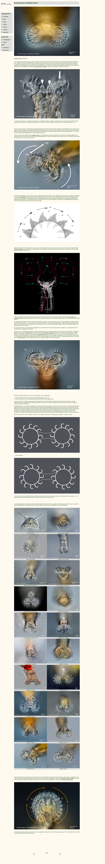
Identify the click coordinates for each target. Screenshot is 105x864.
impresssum (6, 47)
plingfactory (6, 50)
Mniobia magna (17, 58)
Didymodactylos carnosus (41, 66)
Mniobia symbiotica (49, 332)
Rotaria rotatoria (71, 317)
